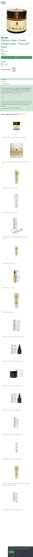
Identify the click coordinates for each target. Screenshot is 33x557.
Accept (11, 552)
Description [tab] (3, 79)
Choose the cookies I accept (14, 554)
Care (6, 37)
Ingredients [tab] (3, 81)
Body (3, 37)
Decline (17, 552)
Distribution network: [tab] (5, 83)
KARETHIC (21, 114)
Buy (16, 57)
